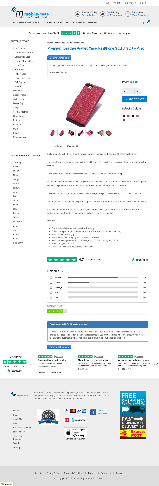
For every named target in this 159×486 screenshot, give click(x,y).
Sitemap (16, 447)
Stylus (16, 128)
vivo (15, 192)
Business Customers (22, 427)
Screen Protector (20, 95)
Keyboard (17, 90)
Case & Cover (19, 48)
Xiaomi (16, 213)
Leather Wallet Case (24, 52)
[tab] (57, 146)
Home (16, 410)
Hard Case (19, 65)
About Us (117, 3)
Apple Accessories (75, 43)
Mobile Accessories (56, 43)
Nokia (15, 175)
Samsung (17, 162)
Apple (15, 166)
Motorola (17, 183)
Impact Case (20, 73)
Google (16, 179)
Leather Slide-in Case (24, 61)
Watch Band (18, 99)
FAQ (107, 3)
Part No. (54, 72)
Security (16, 443)
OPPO (16, 171)
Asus (15, 230)
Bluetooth (17, 124)
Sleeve (18, 86)
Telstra (16, 217)
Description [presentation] (57, 146)
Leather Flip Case (22, 57)
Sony (15, 204)
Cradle (16, 133)
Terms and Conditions (18, 437)
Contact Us (130, 3)
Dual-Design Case (23, 78)
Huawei (16, 187)
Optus (16, 200)
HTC (15, 209)
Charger (16, 107)
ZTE (15, 226)
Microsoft (17, 221)
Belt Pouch (20, 82)
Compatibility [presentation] (73, 146)
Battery (16, 120)
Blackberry (18, 242)
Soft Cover (20, 69)
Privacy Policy (19, 431)
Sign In (143, 3)
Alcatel (16, 234)
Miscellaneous (19, 137)
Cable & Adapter (20, 112)
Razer (15, 238)
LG (14, 196)
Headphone (18, 116)
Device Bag (18, 103)
